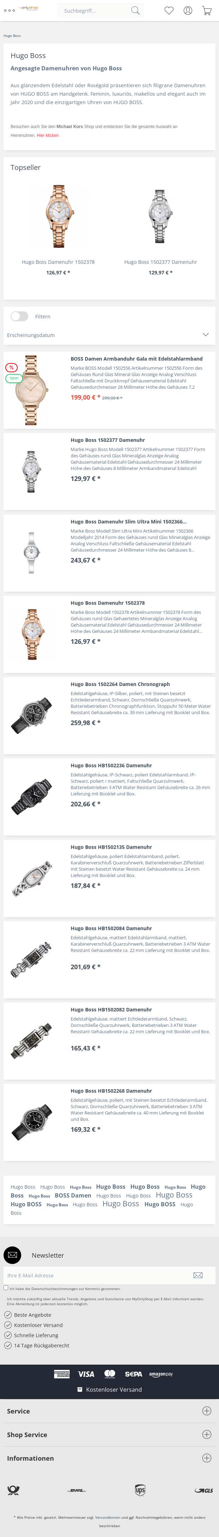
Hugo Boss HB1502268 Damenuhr (111, 1090)
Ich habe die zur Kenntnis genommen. (65, 1288)
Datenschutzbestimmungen (54, 1288)
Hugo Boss (24, 1186)
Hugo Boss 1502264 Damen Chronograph (120, 684)
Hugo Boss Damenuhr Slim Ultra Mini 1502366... (129, 521)
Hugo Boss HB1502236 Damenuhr (111, 765)
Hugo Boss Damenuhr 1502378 (58, 262)
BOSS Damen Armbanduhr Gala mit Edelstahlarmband (137, 358)
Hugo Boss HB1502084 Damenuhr (111, 928)
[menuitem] (10, 11)
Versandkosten (107, 1517)
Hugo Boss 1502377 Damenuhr (160, 262)
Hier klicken (48, 135)
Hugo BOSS (27, 1204)
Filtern (43, 316)
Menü (9, 8)
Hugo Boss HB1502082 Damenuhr (111, 1009)
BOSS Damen (74, 1195)
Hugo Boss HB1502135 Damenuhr (111, 847)
